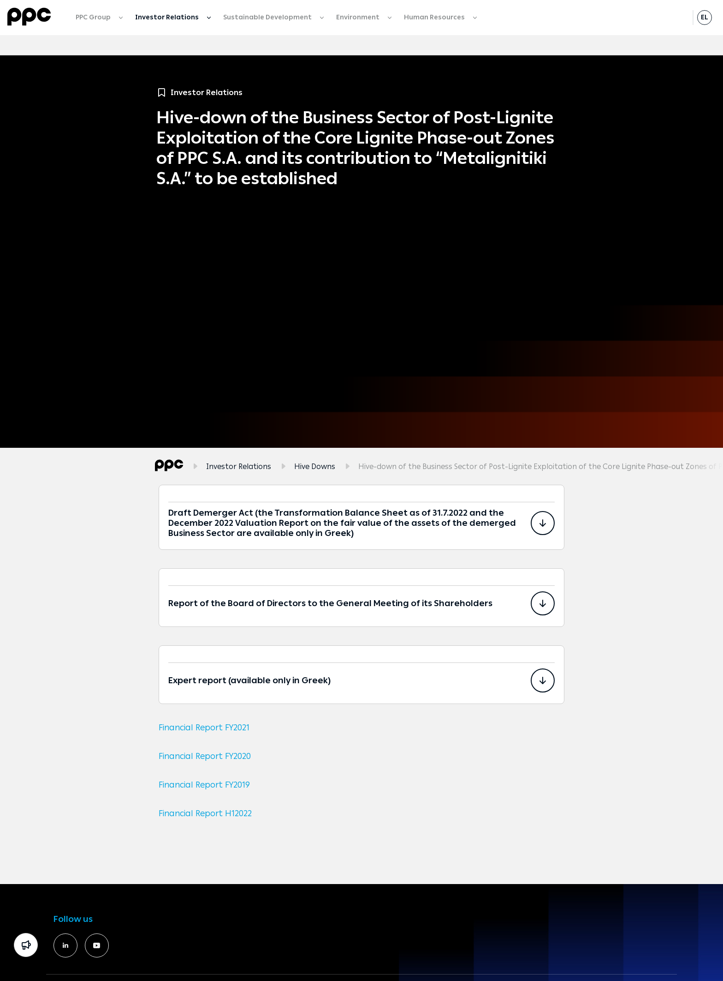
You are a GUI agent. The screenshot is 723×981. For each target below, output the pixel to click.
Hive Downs (314, 466)
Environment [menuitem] (358, 17)
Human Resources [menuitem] (435, 17)
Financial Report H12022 (205, 813)
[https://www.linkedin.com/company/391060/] (65, 945)
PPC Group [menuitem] (94, 17)
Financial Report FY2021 (204, 727)
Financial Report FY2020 (205, 756)
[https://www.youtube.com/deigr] (97, 945)
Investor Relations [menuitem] (167, 17)
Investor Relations (238, 466)
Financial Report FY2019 (204, 785)
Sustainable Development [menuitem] (268, 17)
